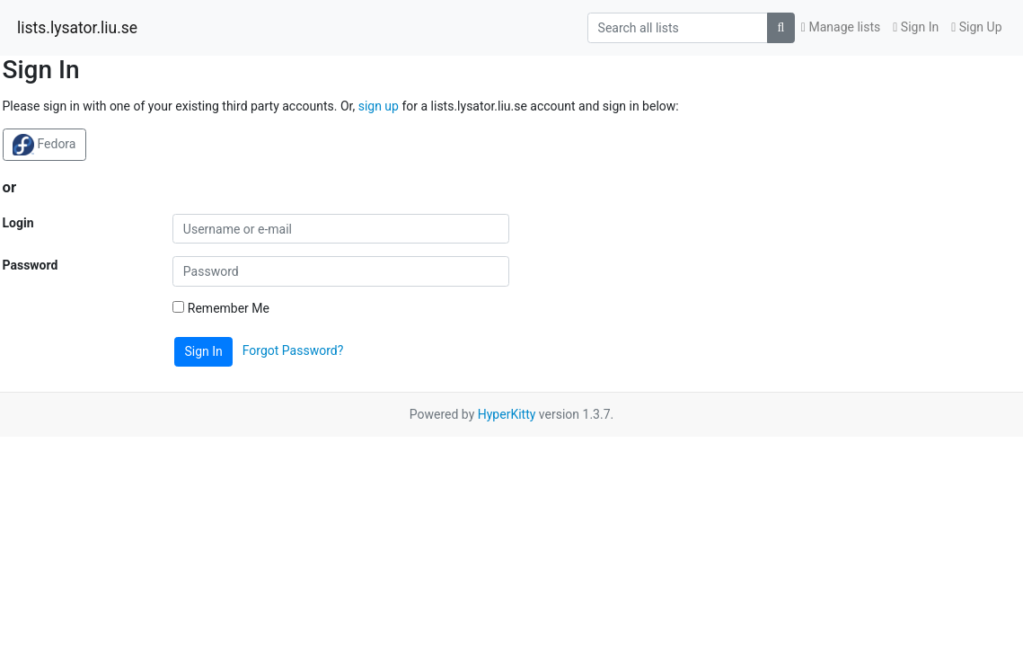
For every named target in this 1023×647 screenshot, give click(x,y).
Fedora (44, 144)
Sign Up (976, 27)
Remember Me (220, 308)
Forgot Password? (293, 350)
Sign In (916, 27)
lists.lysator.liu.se (77, 28)
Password (30, 265)
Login (18, 223)
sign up (378, 106)
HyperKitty (507, 414)
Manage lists (840, 27)
